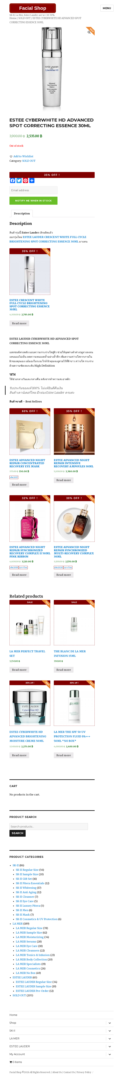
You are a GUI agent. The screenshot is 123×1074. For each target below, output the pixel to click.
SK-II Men (22, 910)
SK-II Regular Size (27, 869)
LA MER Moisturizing (30, 937)
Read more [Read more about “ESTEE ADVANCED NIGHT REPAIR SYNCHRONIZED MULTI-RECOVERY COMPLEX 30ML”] (63, 574)
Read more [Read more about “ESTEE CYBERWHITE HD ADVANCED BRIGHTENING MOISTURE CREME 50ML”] (19, 755)
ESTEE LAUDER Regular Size (34, 982)
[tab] (22, 213)
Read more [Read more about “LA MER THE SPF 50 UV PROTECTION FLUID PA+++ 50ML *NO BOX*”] (63, 755)
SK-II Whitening (26, 887)
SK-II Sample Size (27, 874)
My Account (17, 1054)
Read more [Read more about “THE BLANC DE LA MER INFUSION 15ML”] (63, 669)
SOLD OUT (24, 18)
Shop (12, 1022)
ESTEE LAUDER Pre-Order (32, 990)
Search (17, 833)
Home (12, 18)
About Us (57, 1072)
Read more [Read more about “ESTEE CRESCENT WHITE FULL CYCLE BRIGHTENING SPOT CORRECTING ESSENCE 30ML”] (19, 323)
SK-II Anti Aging (26, 892)
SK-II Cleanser (25, 896)
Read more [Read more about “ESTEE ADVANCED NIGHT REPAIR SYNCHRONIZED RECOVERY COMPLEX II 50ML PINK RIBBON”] (19, 574)
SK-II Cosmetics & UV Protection (36, 919)
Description (22, 213)
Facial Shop (32, 8)
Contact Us (69, 1072)
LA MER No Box (26, 973)
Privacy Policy (84, 1072)
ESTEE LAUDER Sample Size (33, 986)
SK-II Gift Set (24, 878)
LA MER (18, 923)
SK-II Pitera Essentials (30, 883)
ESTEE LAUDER (22, 977)
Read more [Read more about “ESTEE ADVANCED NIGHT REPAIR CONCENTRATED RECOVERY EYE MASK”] (19, 484)
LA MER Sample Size (29, 932)
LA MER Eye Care (26, 946)
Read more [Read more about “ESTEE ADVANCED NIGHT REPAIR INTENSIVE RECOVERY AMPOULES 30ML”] (63, 480)
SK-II (16, 865)
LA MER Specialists (28, 964)
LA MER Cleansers (27, 950)
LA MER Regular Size (29, 928)
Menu (107, 8)
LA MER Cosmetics (28, 968)
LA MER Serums (26, 941)
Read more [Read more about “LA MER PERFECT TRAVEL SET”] (19, 669)
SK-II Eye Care (25, 901)
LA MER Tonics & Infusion (33, 955)
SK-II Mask (23, 914)
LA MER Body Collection (31, 959)
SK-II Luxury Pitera (28, 905)
